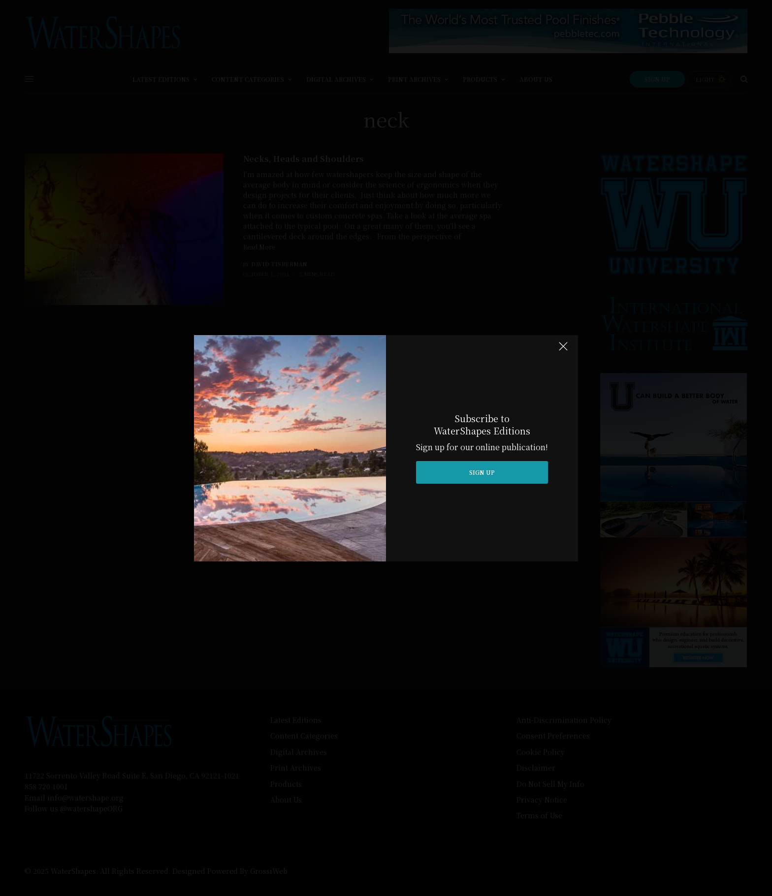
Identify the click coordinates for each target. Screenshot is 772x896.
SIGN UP (482, 472)
